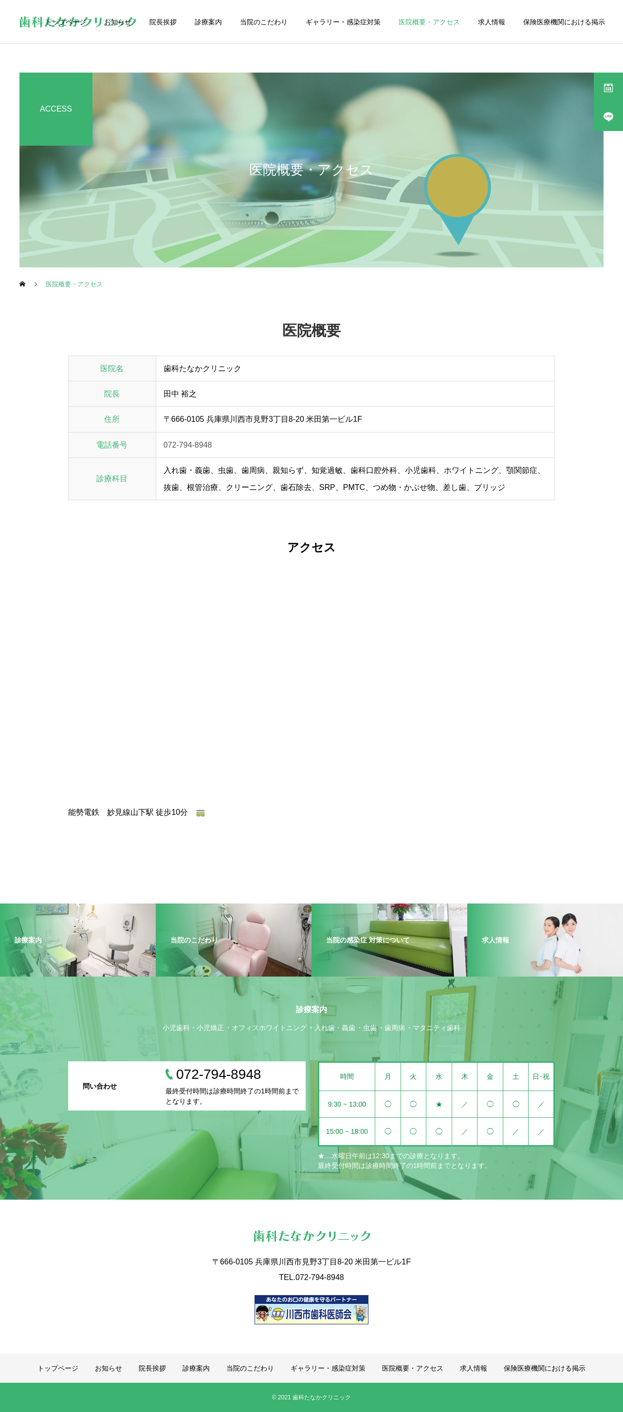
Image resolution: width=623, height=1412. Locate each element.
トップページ (65, 22)
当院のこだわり (264, 22)
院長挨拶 (163, 22)
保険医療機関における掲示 (564, 22)
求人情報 (491, 22)
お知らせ (117, 22)
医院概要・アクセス (429, 22)
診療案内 (208, 22)
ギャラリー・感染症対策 (343, 22)
